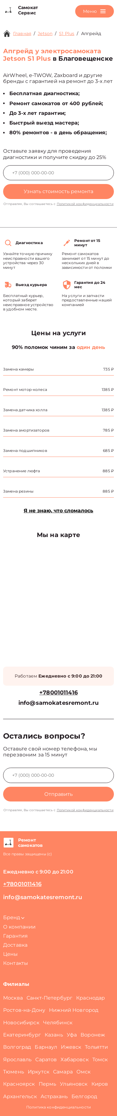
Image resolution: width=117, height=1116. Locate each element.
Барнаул (46, 1047)
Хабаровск (74, 1059)
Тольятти (96, 1047)
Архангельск (20, 1096)
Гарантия (15, 936)
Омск (83, 1072)
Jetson (45, 33)
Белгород (84, 1096)
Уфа (72, 1035)
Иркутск (38, 1072)
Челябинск (57, 1023)
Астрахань (54, 1096)
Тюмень (13, 1072)
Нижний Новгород (73, 1010)
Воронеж (92, 1035)
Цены (10, 954)
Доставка (15, 945)
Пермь (47, 1084)
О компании (19, 927)
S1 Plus (66, 33)
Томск (100, 1059)
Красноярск (19, 1084)
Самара (63, 1072)
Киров (99, 1084)
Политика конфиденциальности (58, 1107)
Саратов (46, 1059)
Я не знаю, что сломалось (58, 511)
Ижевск (71, 1047)
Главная (22, 33)
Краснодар (90, 998)
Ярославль (17, 1059)
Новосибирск (21, 1023)
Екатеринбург (22, 1035)
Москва (13, 998)
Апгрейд (91, 33)
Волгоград (17, 1047)
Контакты (15, 963)
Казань (54, 1035)
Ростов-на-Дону (24, 1010)
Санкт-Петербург (49, 998)
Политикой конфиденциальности (85, 204)
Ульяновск (73, 1084)
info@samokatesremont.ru (58, 703)
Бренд (13, 917)
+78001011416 (58, 692)
